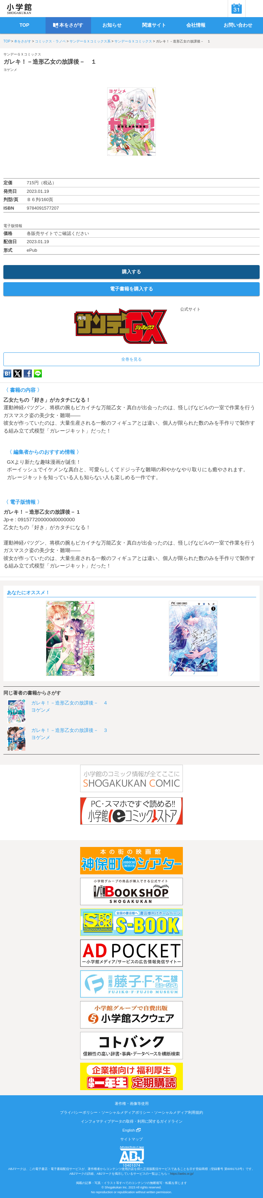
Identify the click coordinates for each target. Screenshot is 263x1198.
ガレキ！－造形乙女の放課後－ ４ (69, 703)
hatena (7, 373)
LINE (38, 373)
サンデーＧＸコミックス (133, 41)
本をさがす (22, 41)
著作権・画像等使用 (132, 1103)
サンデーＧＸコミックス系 (90, 41)
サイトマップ (131, 1139)
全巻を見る (131, 359)
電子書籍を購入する (131, 288)
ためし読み (131, 167)
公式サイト (131, 309)
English (131, 1130)
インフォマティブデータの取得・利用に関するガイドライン (132, 1121)
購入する (131, 271)
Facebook (28, 373)
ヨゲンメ (10, 70)
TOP (6, 41)
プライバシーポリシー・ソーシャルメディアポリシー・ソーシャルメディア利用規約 (131, 1112)
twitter (17, 373)
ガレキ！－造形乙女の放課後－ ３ (69, 730)
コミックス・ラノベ (50, 41)
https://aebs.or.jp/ (182, 1173)
